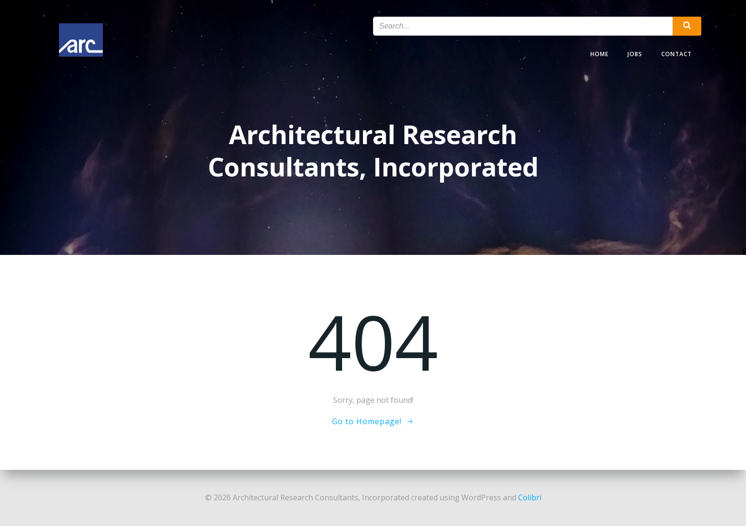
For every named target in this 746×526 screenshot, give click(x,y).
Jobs (635, 54)
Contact (676, 54)
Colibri (529, 497)
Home (599, 54)
